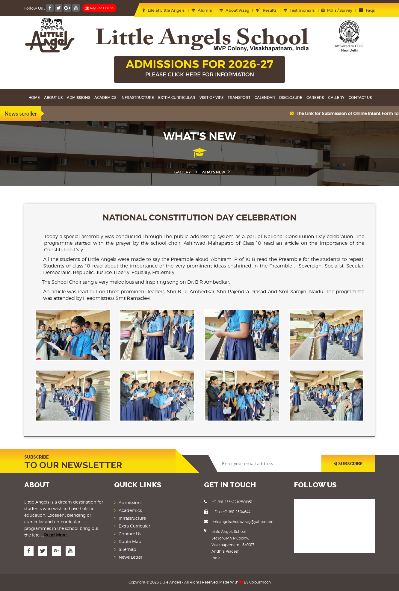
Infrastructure (137, 97)
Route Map (130, 541)
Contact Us (360, 97)
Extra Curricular (176, 97)
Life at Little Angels (163, 10)
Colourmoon (260, 582)
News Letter (130, 557)
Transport (239, 97)
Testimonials (299, 10)
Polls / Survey (336, 10)
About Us (53, 97)
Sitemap (127, 549)
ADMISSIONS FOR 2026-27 (199, 68)
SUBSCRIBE (348, 463)
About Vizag (234, 10)
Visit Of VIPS (211, 97)
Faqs (367, 10)
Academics (105, 97)
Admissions (78, 97)
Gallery (336, 97)
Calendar (265, 97)
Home (34, 97)
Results (266, 10)
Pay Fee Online (99, 8)
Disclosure (290, 97)
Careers (315, 97)
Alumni (201, 10)
